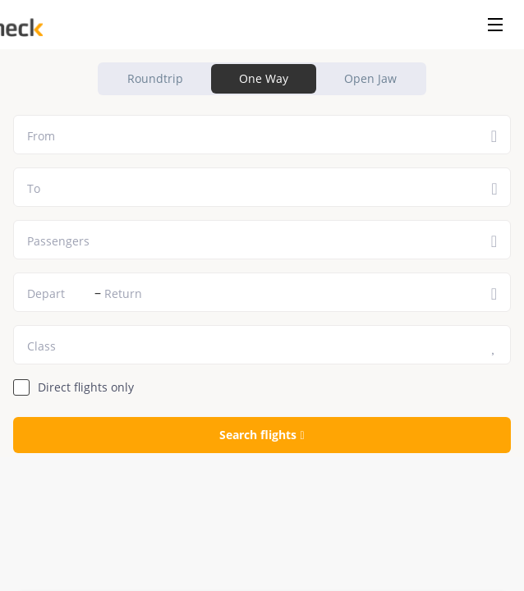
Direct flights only (86, 387)
